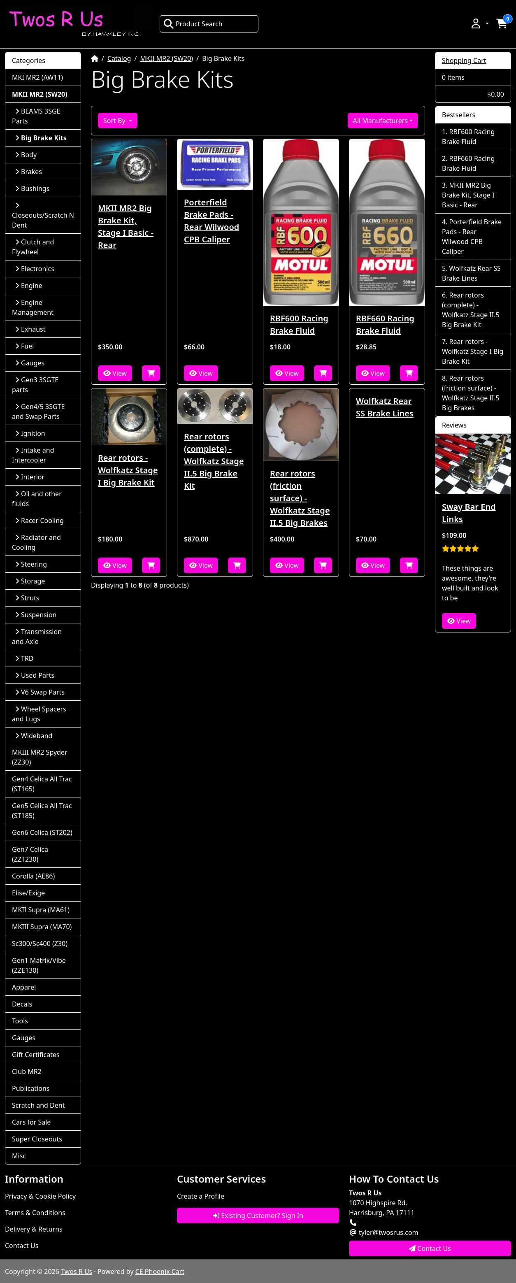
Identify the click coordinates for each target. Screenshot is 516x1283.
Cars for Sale (31, 1122)
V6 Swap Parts (40, 692)
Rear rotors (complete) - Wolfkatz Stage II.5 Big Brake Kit (214, 461)
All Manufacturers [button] (380, 120)
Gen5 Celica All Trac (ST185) (42, 810)
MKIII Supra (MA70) (42, 926)
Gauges (29, 362)
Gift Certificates (36, 1054)
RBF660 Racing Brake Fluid (385, 324)
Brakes (28, 171)
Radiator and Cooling (36, 542)
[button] (479, 23)
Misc (19, 1155)
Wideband (33, 735)
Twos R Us (76, 1271)
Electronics (34, 268)
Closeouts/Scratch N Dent (43, 216)
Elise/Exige (28, 892)
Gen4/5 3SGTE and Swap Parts (38, 411)
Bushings (32, 188)
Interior (29, 476)
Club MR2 (27, 1071)
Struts (27, 597)
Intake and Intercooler (33, 455)
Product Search (193, 23)
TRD (24, 658)
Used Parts (34, 675)
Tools (20, 1020)
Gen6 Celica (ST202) (42, 832)
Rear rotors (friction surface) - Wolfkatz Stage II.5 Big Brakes (300, 498)
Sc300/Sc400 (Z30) (39, 943)
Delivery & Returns (34, 1229)
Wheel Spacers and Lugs (39, 713)
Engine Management (32, 307)
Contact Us (21, 1245)
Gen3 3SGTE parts (35, 384)
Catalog (119, 58)
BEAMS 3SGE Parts (36, 116)
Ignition (30, 433)
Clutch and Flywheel (33, 246)
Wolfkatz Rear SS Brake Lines (385, 407)
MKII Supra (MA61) (41, 909)
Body (26, 154)
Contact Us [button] (430, 1248)
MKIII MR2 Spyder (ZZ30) (39, 757)
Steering (31, 564)
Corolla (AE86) (33, 876)
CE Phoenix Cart (160, 1271)
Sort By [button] (115, 120)
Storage (30, 581)
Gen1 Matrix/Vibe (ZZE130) (39, 965)
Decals (22, 1004)
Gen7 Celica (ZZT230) (30, 854)
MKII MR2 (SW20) (166, 58)
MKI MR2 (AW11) (37, 77)
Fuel (24, 346)
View (115, 373)
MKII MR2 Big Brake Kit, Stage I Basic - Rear (125, 226)
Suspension (35, 614)
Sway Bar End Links (469, 513)
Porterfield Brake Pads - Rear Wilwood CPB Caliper (211, 221)
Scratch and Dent (38, 1105)
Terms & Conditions (35, 1212)
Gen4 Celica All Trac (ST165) (42, 783)
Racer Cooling (39, 520)
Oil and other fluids (37, 498)
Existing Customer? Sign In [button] (258, 1215)
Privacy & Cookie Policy (40, 1196)
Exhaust (30, 329)
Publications (30, 1088)
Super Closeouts (37, 1139)
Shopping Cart (464, 60)
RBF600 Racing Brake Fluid (299, 324)
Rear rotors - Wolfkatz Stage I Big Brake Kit (128, 470)
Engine (28, 285)
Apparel (24, 987)
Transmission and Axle (37, 636)
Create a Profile (200, 1196)
